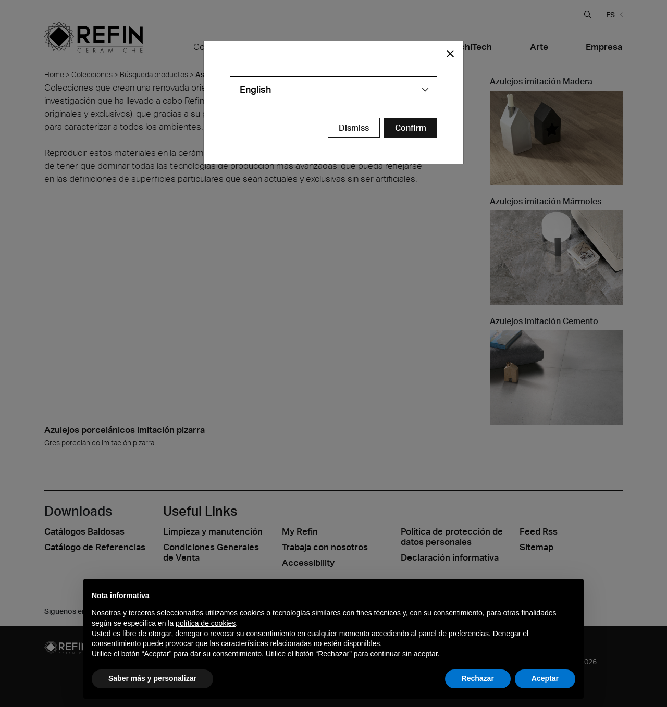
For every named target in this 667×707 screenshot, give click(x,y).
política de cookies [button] (206, 623)
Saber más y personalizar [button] (152, 678)
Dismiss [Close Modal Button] (354, 127)
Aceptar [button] (545, 678)
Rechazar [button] (478, 678)
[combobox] (333, 89)
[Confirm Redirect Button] (410, 128)
